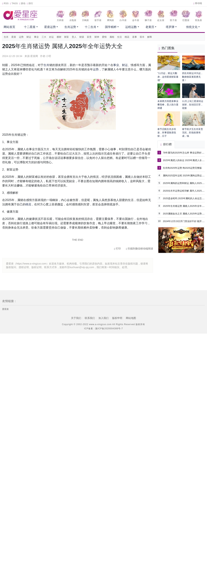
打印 (117, 248)
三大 (44, 37)
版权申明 (117, 318)
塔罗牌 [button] (170, 26)
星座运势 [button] (50, 26)
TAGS (14, 3)
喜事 (134, 37)
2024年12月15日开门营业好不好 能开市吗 (184, 221)
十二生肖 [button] (90, 26)
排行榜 (166, 144)
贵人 (74, 37)
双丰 (142, 37)
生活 (119, 37)
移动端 (197, 3)
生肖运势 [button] (70, 26)
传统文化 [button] (192, 26)
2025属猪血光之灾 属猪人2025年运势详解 (184, 213)
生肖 (6, 37)
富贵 (89, 37)
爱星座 (5, 309)
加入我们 (103, 318)
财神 (96, 37)
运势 (21, 37)
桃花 (127, 37)
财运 (29, 37)
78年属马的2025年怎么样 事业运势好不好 (184, 152)
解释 (149, 37)
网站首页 (9, 26)
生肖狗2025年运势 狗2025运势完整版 (182, 168)
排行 (30, 3)
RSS (5, 3)
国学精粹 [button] (111, 26)
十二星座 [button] (30, 26)
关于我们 (76, 318)
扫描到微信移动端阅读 (139, 248)
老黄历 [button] (149, 26)
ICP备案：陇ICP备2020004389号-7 (103, 328)
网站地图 (131, 318)
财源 (81, 37)
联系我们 (90, 318)
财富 (66, 37)
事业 (36, 37)
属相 (111, 37)
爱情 (104, 37)
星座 (13, 37)
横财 (59, 37)
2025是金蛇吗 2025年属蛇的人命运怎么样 (184, 198)
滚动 (22, 3)
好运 (51, 37)
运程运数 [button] (131, 26)
